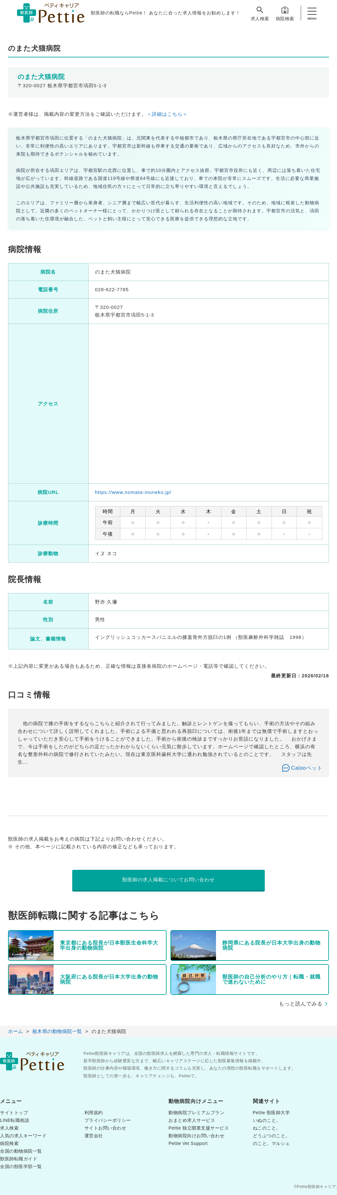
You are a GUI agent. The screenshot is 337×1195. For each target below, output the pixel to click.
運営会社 (93, 1135)
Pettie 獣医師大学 (271, 1112)
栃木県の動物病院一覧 (57, 1031)
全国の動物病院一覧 (21, 1151)
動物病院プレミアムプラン (196, 1112)
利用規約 (93, 1112)
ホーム (15, 1031)
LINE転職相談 (14, 1120)
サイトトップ (14, 1112)
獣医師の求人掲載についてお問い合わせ (168, 879)
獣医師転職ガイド (18, 1158)
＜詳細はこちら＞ (167, 114)
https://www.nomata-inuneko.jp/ (133, 492)
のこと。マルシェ (271, 1143)
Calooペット (307, 768)
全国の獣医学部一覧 (21, 1166)
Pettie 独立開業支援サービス (198, 1128)
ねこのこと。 (267, 1128)
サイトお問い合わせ (105, 1128)
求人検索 (260, 13)
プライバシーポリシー (107, 1120)
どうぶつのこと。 (271, 1135)
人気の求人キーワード (23, 1135)
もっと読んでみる (301, 1003)
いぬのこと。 (267, 1120)
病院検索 (285, 13)
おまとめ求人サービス (191, 1120)
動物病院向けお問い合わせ (196, 1135)
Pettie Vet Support (188, 1143)
